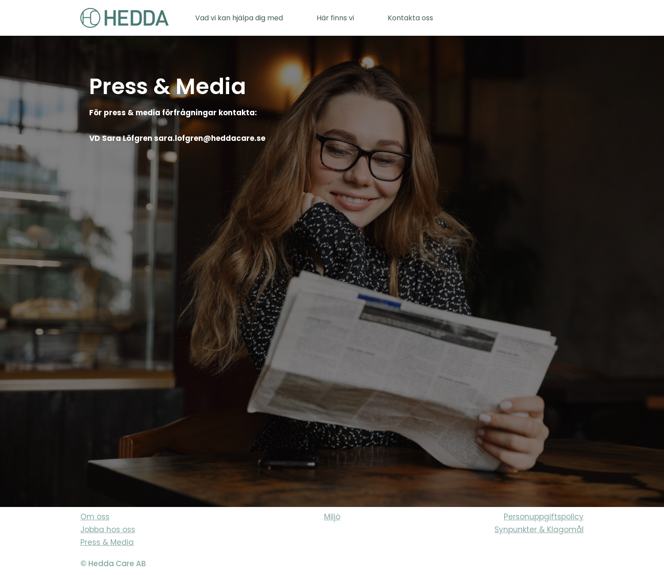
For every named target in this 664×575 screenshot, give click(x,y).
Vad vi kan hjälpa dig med (239, 18)
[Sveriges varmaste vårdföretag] (124, 18)
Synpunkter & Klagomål (539, 529)
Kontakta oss (410, 18)
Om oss (94, 516)
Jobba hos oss (107, 529)
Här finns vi (335, 18)
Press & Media (107, 542)
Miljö (332, 516)
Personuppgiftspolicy (544, 516)
